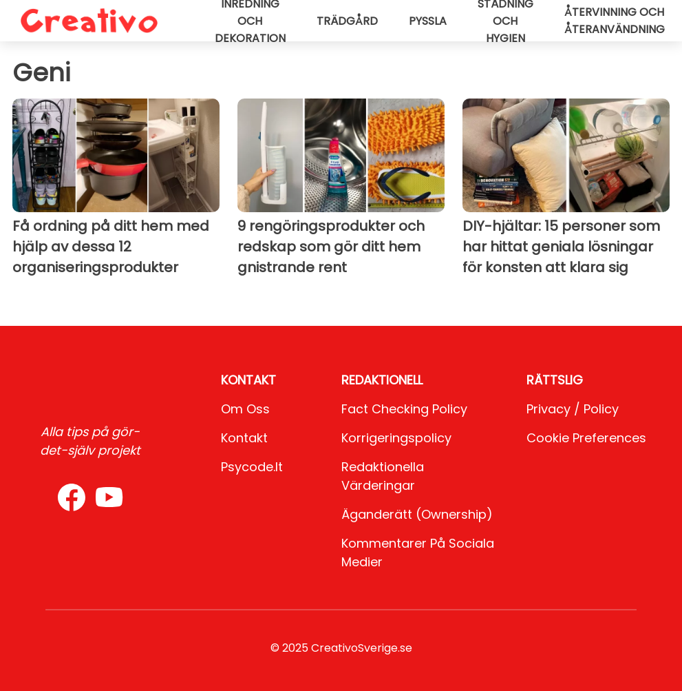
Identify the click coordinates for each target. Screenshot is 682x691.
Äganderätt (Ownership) (417, 514)
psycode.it (252, 466)
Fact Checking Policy (404, 408)
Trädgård (347, 21)
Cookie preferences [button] (586, 437)
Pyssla (428, 21)
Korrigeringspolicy (396, 437)
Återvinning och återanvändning (614, 20)
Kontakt (244, 437)
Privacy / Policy (572, 408)
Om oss (245, 408)
